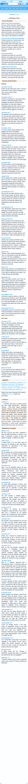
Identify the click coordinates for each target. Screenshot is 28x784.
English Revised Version (9, 67)
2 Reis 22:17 (5, 337)
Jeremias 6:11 (5, 465)
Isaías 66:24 (5, 350)
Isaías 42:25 (5, 176)
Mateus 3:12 (5, 430)
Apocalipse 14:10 (6, 294)
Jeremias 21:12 (6, 579)
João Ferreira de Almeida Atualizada (12, 38)
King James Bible (6, 53)
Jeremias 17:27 (6, 321)
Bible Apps (12, 389)
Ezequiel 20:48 (6, 649)
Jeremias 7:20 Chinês (13, 387)
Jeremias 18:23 (6, 560)
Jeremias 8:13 (5, 494)
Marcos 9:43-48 (6, 367)
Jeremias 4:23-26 (6, 87)
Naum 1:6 (4, 267)
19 (3, 403)
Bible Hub (19, 389)
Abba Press (9, 394)
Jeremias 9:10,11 (6, 97)
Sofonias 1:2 (5, 657)
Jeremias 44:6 (5, 162)
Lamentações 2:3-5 (7, 191)
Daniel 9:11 (4, 251)
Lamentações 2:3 (6, 609)
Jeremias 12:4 (5, 112)
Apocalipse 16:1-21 (7, 308)
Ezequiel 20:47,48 (6, 219)
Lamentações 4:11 (7, 207)
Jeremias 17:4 (5, 534)
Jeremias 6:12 (5, 482)
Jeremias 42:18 (6, 145)
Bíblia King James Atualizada (10, 23)
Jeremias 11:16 (6, 507)
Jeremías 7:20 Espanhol (16, 384)
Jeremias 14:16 (6, 128)
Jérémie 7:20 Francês (7, 386)
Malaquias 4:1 (5, 277)
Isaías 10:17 (5, 440)
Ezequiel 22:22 (6, 238)
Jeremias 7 (4, 402)
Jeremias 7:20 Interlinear (8, 382)
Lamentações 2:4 (6, 623)
